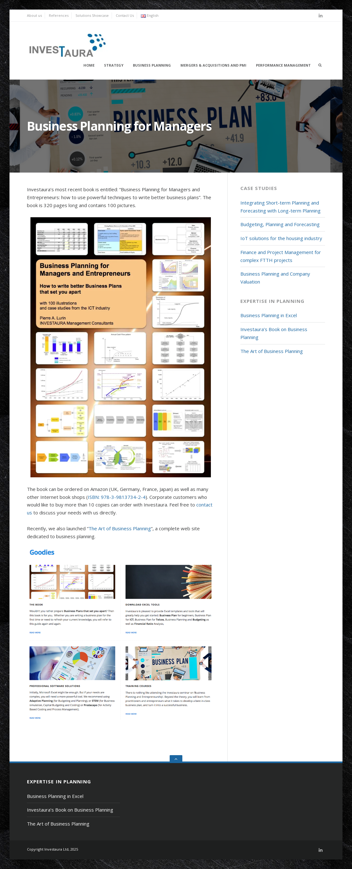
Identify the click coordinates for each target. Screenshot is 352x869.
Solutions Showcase (92, 15)
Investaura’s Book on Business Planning (70, 810)
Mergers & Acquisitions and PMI (213, 65)
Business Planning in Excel (268, 315)
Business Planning (152, 65)
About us (34, 15)
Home (89, 65)
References (58, 15)
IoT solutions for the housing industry (281, 238)
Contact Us (125, 15)
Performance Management (283, 65)
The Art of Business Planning (119, 528)
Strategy (113, 65)
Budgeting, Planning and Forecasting (280, 224)
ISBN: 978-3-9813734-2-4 (117, 497)
